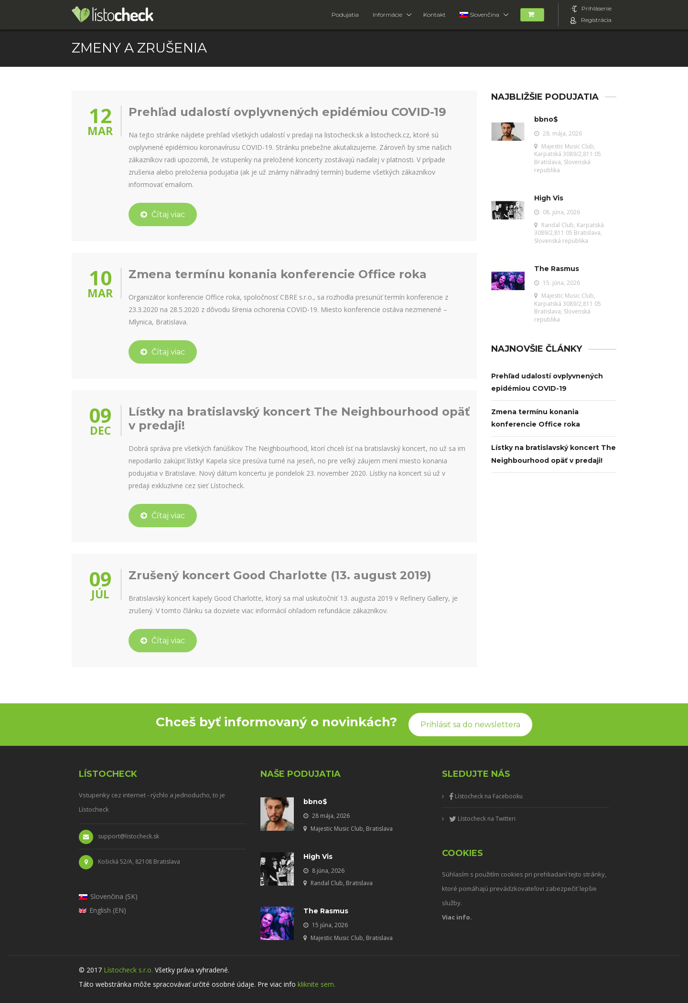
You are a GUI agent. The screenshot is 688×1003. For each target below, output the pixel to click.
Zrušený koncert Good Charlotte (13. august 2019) (280, 575)
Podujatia (345, 14)
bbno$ (546, 119)
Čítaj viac (162, 214)
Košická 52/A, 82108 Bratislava (129, 862)
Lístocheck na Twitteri (482, 819)
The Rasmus (556, 268)
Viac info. (457, 917)
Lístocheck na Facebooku (486, 796)
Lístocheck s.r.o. (128, 969)
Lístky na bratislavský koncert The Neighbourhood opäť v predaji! (299, 418)
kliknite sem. (316, 984)
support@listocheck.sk (119, 837)
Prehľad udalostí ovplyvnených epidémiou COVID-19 (287, 112)
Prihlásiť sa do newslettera (470, 724)
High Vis (548, 198)
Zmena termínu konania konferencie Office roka (278, 274)
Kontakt (434, 14)
